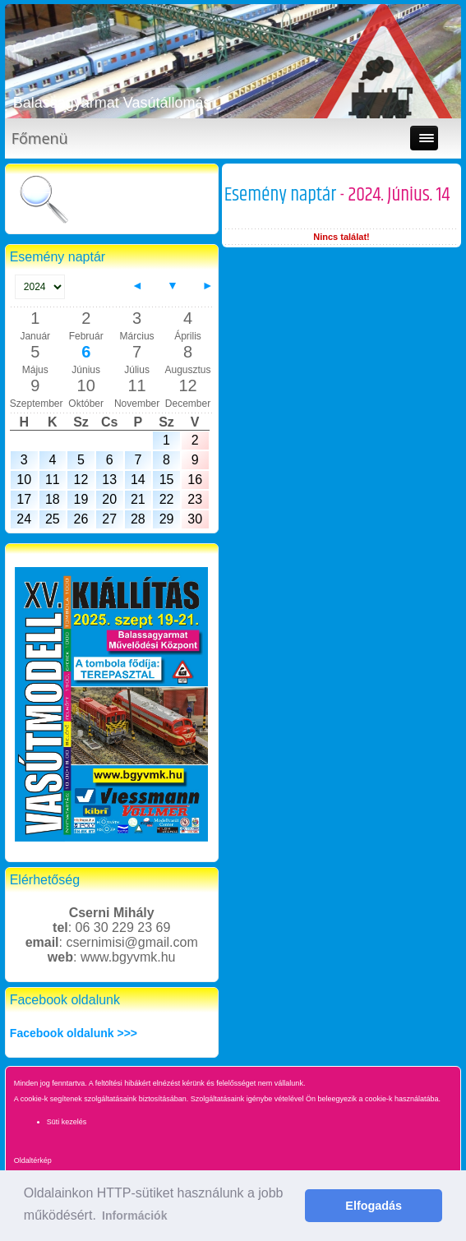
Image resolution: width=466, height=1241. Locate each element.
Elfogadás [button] (373, 1205)
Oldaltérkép (33, 1160)
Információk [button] (134, 1215)
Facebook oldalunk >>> (73, 1033)
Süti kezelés (67, 1122)
